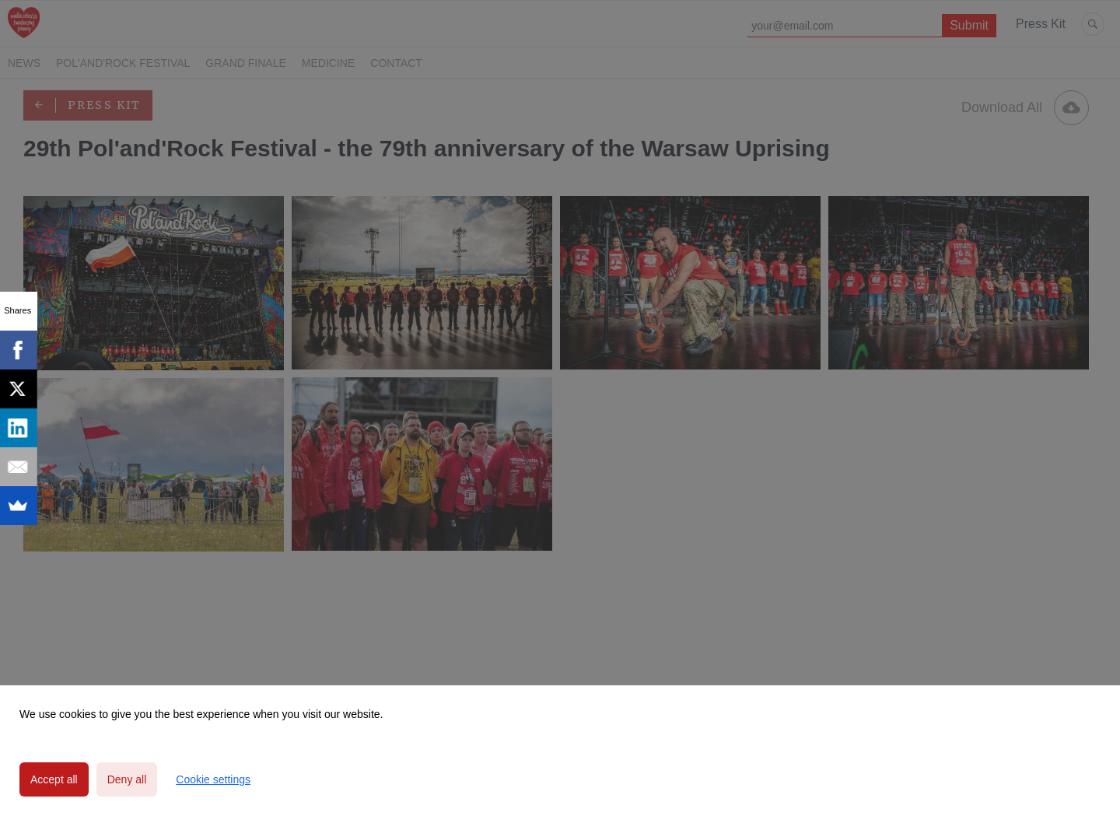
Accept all (54, 779)
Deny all (127, 779)
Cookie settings (213, 779)
